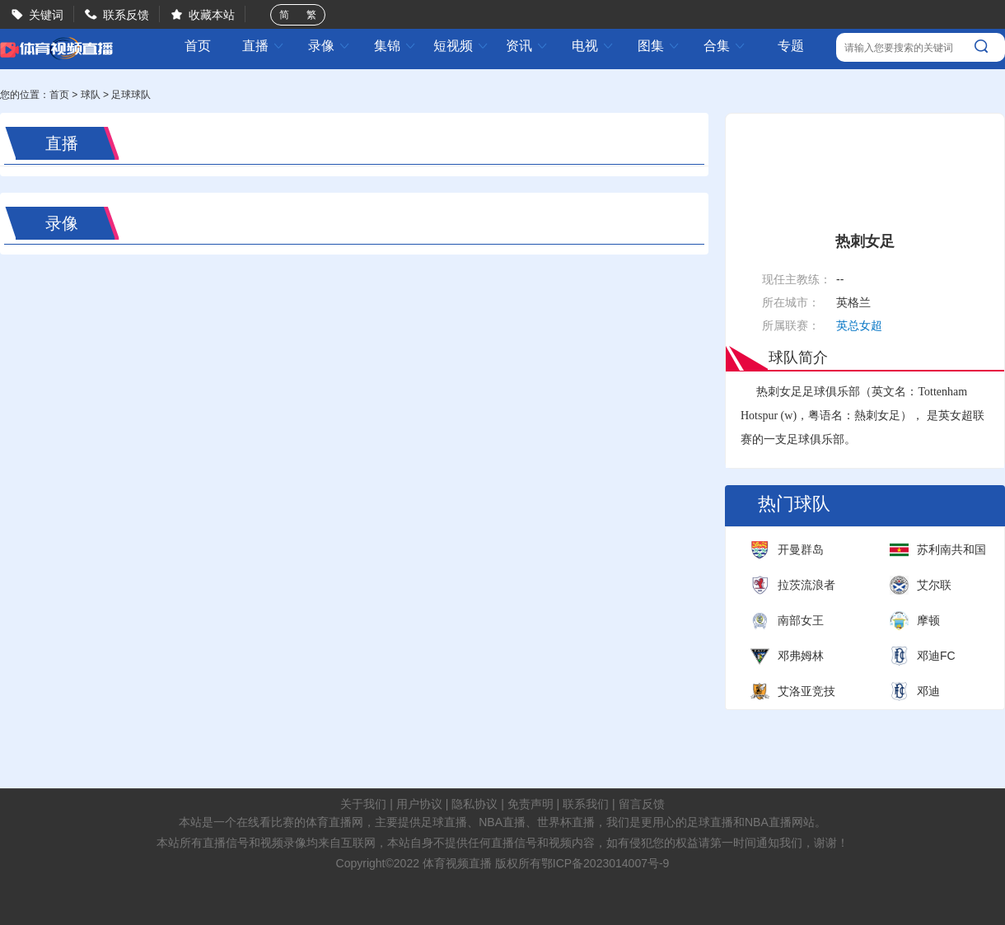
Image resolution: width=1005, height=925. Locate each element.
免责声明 (530, 804)
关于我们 (363, 804)
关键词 (46, 14)
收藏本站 (212, 14)
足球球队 (131, 94)
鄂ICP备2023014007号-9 (605, 863)
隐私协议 (474, 804)
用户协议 (419, 804)
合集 (725, 46)
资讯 (527, 46)
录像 (329, 46)
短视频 (461, 46)
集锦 (395, 46)
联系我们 (586, 804)
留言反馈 (642, 804)
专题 (791, 46)
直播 (263, 46)
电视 (593, 46)
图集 (659, 46)
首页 (198, 46)
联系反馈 (126, 14)
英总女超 (859, 325)
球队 (90, 94)
